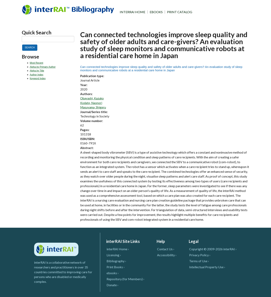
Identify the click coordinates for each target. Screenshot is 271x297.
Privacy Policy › (199, 255)
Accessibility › (166, 255)
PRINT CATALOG (179, 12)
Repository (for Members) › (125, 279)
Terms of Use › (199, 261)
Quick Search (36, 32)
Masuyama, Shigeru (93, 107)
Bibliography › (116, 261)
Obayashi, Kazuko (92, 98)
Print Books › (116, 267)
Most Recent (36, 63)
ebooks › (113, 273)
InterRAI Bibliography (69, 9)
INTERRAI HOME (132, 12)
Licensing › (114, 255)
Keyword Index (37, 78)
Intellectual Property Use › (207, 267)
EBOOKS (156, 12)
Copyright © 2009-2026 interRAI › (212, 249)
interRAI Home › (118, 249)
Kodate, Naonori (91, 103)
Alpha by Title (37, 70)
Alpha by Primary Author (42, 67)
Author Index (36, 74)
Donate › (112, 285)
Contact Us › (165, 249)
